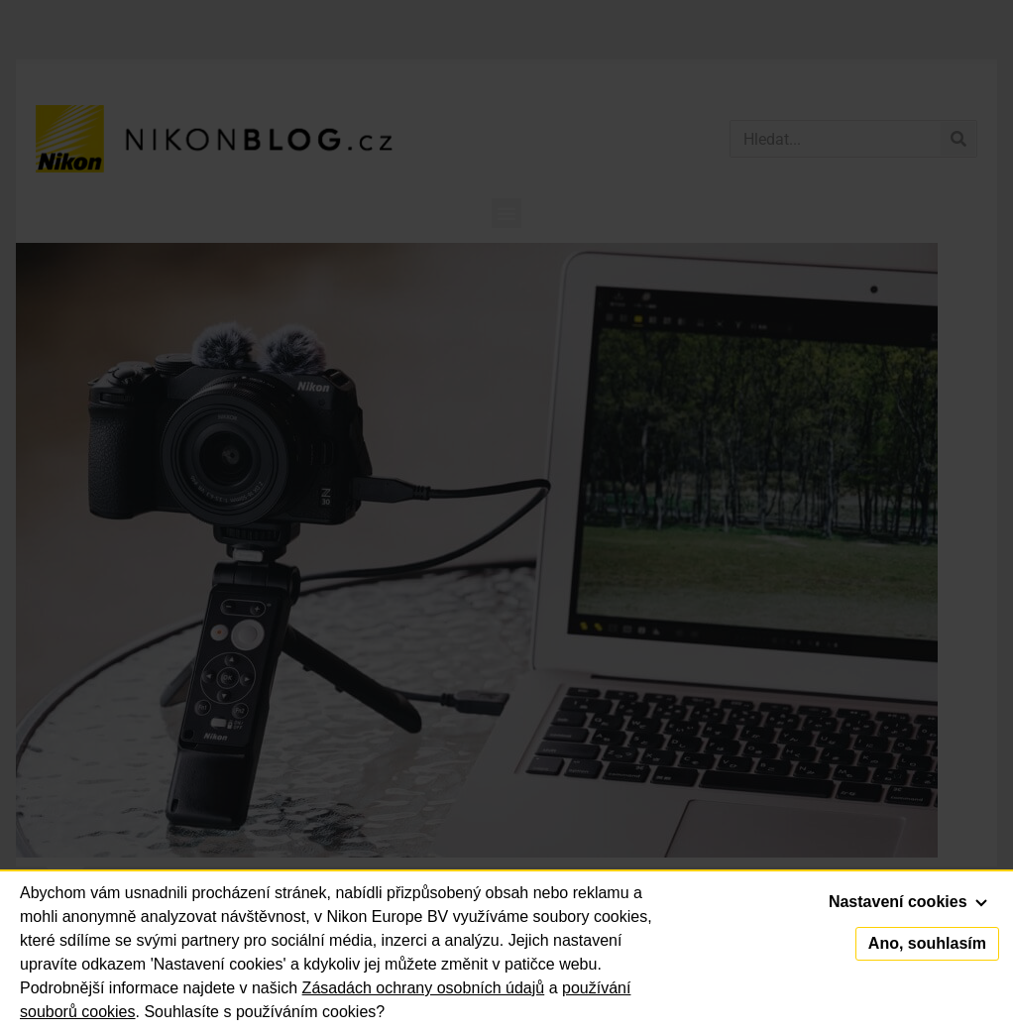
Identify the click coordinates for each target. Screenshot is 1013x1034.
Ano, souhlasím (927, 943)
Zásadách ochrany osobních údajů (423, 987)
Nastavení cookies (908, 901)
